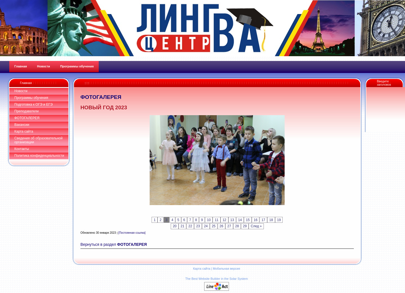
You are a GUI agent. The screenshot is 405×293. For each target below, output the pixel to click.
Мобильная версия (226, 268)
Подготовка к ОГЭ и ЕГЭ (33, 104)
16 (255, 220)
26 (221, 226)
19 (279, 220)
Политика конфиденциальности (39, 156)
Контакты (21, 149)
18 (271, 220)
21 (182, 226)
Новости (20, 91)
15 (247, 220)
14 (240, 220)
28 (237, 226)
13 (232, 220)
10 (209, 220)
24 (206, 226)
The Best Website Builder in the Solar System (216, 278)
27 (229, 226)
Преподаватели (26, 111)
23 (198, 226)
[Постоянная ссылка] (132, 232)
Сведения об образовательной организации (38, 140)
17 (263, 220)
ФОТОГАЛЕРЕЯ (26, 118)
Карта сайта (23, 131)
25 (213, 226)
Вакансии (21, 125)
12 (224, 220)
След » (256, 226)
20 (174, 226)
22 (190, 226)
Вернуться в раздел (113, 244)
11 (216, 220)
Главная (26, 83)
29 (245, 226)
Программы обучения (31, 98)
